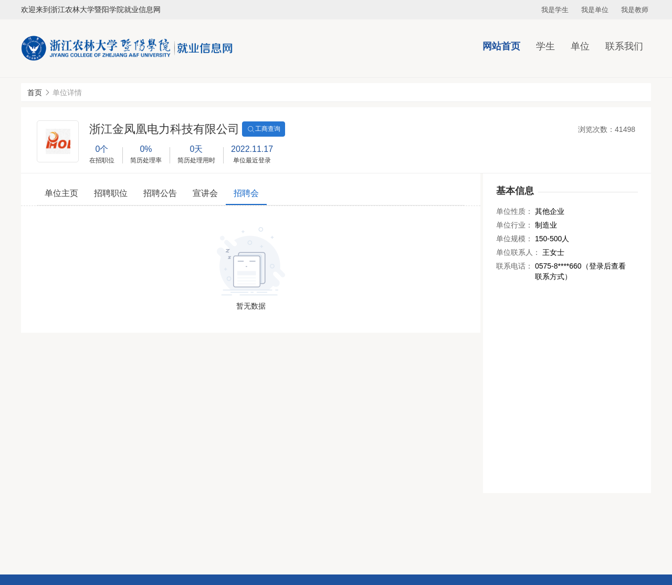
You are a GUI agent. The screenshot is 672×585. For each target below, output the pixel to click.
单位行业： (514, 225)
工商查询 (263, 129)
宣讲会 (205, 193)
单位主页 (61, 193)
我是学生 (555, 10)
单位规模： (514, 238)
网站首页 (501, 46)
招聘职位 (111, 193)
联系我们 (624, 46)
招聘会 (246, 193)
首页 (34, 92)
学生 (545, 46)
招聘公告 (160, 193)
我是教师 (634, 10)
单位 (580, 46)
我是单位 (594, 10)
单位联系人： (518, 252)
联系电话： (514, 266)
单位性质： (514, 211)
